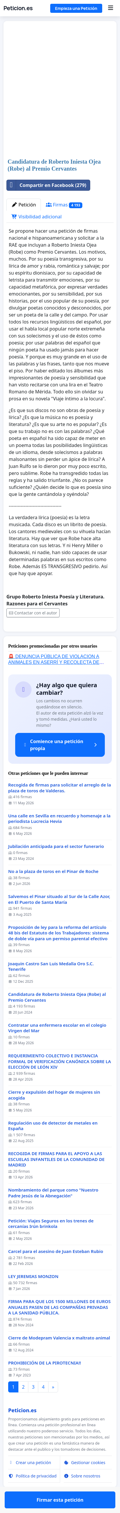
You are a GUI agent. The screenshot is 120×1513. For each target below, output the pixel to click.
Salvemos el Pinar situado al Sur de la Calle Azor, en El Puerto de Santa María (59, 916)
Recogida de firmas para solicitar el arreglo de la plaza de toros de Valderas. (59, 804)
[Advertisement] (60, 90)
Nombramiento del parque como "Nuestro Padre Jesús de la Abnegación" (53, 1209)
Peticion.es (18, 8)
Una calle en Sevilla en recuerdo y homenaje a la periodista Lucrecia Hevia (59, 835)
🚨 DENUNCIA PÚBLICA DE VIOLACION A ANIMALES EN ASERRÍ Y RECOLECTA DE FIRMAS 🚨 (53, 679)
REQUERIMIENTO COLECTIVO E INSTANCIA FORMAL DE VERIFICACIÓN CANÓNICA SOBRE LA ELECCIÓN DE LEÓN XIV (59, 1078)
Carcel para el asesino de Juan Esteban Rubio (55, 1268)
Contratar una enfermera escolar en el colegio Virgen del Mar (57, 1045)
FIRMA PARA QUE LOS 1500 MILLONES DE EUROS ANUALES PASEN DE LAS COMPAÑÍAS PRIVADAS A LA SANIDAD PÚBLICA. (59, 1324)
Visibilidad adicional (36, 216)
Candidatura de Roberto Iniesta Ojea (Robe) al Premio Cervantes (57, 1014)
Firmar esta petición (59, 635)
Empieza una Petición (76, 8)
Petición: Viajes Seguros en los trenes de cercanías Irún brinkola (50, 1240)
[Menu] (110, 8)
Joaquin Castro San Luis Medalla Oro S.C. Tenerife (51, 983)
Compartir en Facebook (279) (46, 185)
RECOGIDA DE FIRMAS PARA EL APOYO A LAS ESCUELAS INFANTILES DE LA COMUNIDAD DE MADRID (56, 1176)
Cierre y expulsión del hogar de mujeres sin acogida (54, 1112)
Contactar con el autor (33, 613)
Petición (23, 205)
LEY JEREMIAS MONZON (33, 1293)
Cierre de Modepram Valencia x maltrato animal (59, 1355)
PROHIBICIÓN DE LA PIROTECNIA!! (44, 1380)
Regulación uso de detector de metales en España (53, 1142)
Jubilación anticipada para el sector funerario (56, 863)
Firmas (64, 205)
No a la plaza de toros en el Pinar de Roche (53, 888)
